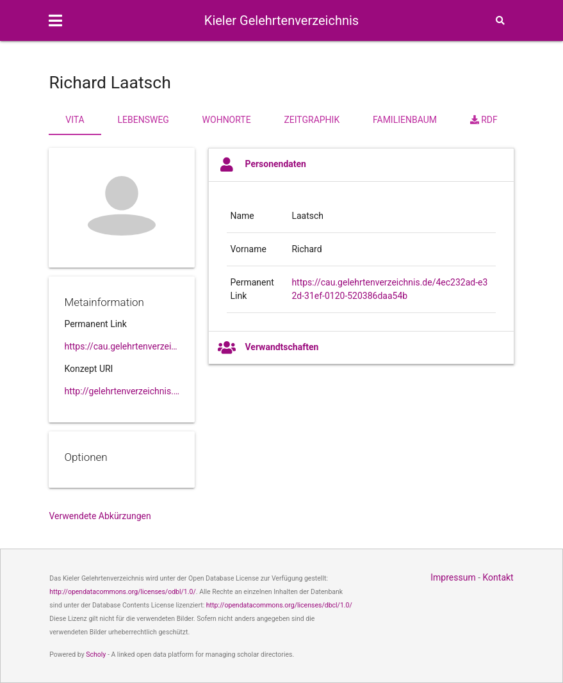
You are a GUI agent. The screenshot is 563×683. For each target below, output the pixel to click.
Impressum (452, 577)
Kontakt (498, 577)
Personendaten (262, 164)
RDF (484, 120)
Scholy (96, 654)
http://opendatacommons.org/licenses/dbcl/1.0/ (279, 605)
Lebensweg (142, 120)
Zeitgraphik (311, 120)
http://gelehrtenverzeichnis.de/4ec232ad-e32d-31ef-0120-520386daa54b (121, 391)
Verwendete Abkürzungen (100, 516)
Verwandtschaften (268, 348)
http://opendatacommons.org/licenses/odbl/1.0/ (122, 592)
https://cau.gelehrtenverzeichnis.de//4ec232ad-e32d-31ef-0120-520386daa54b (121, 346)
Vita (74, 120)
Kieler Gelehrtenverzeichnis (281, 20)
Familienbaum (405, 120)
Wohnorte (226, 120)
